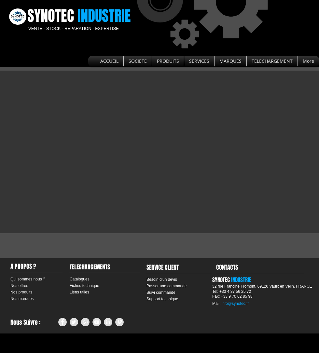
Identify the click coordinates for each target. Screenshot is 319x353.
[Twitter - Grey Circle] (74, 322)
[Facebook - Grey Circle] (62, 322)
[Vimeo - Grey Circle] (119, 322)
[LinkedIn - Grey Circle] (108, 322)
